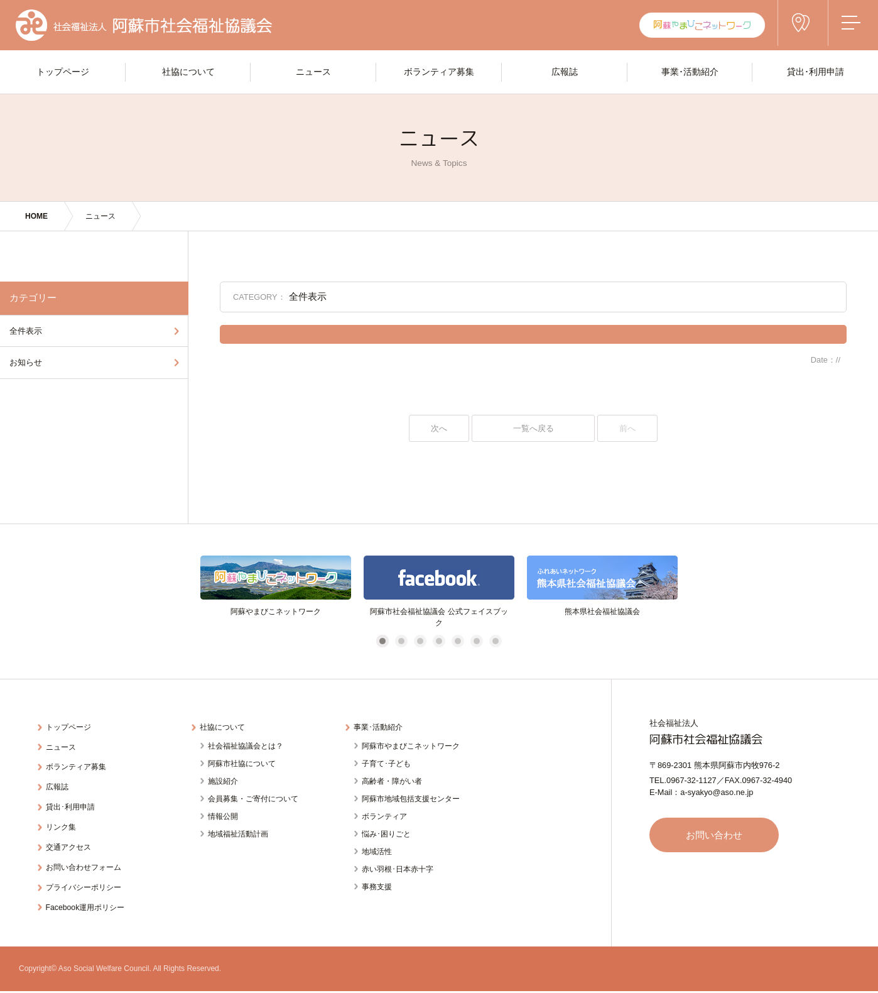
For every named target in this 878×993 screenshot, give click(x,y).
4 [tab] (438, 642)
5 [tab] (457, 642)
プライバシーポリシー (87, 874)
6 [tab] (476, 642)
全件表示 (25, 331)
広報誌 (58, 782)
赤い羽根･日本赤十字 (397, 869)
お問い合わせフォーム (87, 856)
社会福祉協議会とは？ (245, 746)
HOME (36, 216)
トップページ (70, 728)
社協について (224, 728)
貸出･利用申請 (73, 801)
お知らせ (25, 362)
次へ (439, 429)
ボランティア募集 (79, 764)
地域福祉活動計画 (238, 834)
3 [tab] (420, 642)
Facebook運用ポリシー (88, 892)
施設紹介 (223, 781)
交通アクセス (70, 838)
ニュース (100, 216)
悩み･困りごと (386, 834)
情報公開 (223, 816)
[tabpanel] (275, 593)
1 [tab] (382, 642)
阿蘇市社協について (242, 763)
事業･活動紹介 (381, 728)
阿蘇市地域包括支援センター (411, 798)
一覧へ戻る (533, 429)
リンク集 (62, 820)
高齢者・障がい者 (392, 781)
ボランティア (384, 816)
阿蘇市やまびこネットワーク (411, 746)
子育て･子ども (386, 763)
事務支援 (377, 886)
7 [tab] (495, 642)
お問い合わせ (718, 836)
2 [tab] (401, 642)
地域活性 (377, 851)
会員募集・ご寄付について (253, 798)
